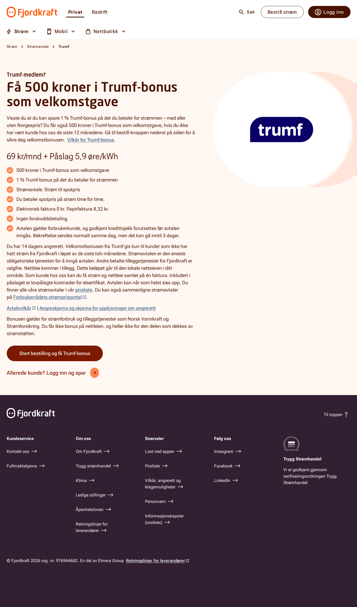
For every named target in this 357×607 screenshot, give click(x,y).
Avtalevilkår (19, 308)
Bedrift (100, 12)
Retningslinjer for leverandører (155, 560)
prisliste (83, 290)
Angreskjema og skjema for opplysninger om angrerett (97, 308)
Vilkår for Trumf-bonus (90, 140)
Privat (75, 12)
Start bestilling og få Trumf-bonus (54, 353)
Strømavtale (38, 46)
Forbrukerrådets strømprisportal (47, 297)
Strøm (12, 46)
